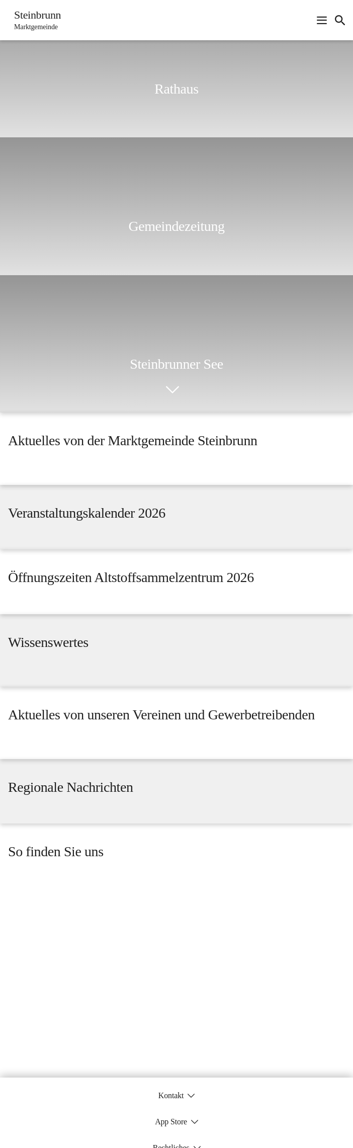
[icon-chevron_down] (172, 389)
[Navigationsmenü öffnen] (322, 20)
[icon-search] (340, 20)
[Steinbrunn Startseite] (34, 20)
